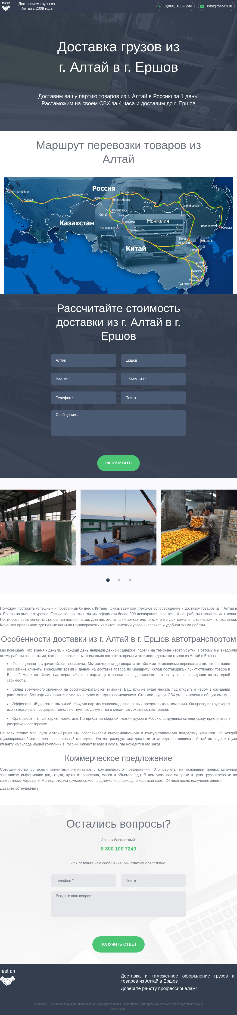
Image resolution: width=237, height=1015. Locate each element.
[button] (107, 579)
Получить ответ (118, 944)
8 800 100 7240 (118, 848)
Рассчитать (118, 463)
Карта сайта (118, 1009)
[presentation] (1, 525)
